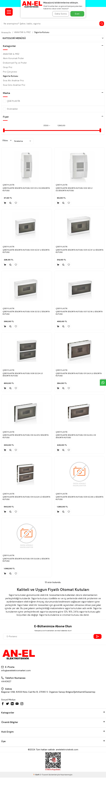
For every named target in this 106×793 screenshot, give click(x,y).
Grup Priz (7, 67)
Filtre (7, 140)
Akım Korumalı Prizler (13, 58)
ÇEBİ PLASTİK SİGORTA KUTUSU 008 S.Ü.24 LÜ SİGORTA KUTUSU (23, 374)
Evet (77, 13)
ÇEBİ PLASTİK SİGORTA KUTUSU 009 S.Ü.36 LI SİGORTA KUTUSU (79, 498)
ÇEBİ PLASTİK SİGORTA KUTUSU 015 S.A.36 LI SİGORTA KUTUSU (26, 560)
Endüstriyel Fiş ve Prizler (15, 62)
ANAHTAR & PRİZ (22, 32)
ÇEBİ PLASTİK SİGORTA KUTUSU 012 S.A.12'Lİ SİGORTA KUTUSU (26, 436)
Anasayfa (6, 32)
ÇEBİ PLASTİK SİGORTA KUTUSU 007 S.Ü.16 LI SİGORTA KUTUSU (79, 312)
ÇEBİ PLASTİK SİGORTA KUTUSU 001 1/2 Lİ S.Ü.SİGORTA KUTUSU (26, 189)
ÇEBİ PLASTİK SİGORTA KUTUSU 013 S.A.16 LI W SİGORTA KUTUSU (76, 436)
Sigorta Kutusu (41, 32)
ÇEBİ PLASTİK (11, 101)
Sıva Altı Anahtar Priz (13, 80)
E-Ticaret (44, 774)
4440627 (6, 681)
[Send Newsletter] (98, 636)
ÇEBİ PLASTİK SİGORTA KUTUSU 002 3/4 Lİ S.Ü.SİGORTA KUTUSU (74, 189)
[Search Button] (101, 23)
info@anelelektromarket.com (16, 670)
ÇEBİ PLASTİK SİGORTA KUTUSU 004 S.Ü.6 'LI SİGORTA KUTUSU (26, 251)
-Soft (36, 774)
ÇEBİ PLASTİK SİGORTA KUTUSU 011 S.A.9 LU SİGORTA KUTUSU (79, 374)
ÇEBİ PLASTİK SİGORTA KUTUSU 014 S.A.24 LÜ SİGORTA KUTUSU (26, 498)
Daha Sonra (61, 13)
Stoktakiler (10, 109)
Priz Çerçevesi (10, 71)
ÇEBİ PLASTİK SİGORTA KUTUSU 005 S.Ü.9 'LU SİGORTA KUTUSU (79, 251)
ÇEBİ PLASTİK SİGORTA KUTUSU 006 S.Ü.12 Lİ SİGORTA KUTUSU (26, 312)
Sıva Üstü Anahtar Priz (14, 85)
